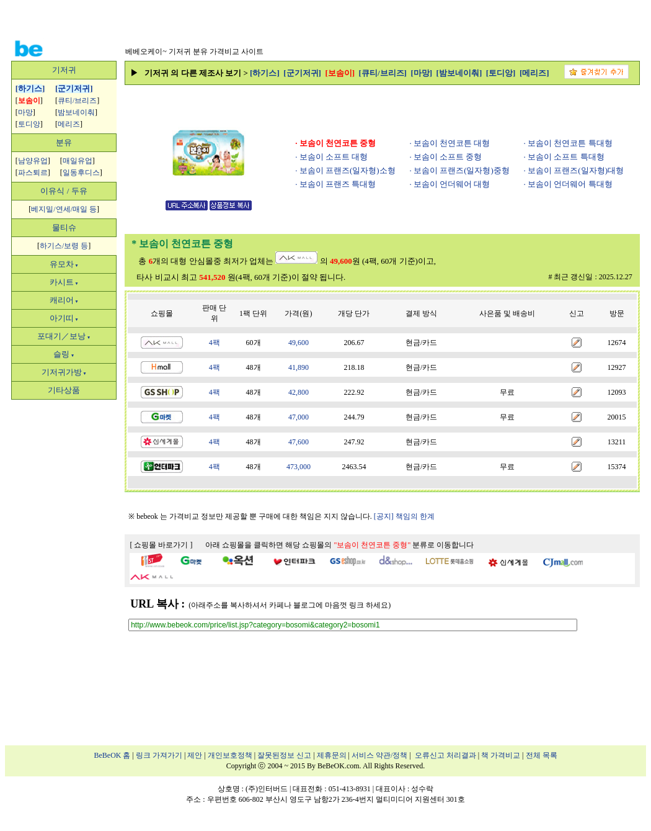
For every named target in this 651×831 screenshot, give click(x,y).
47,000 (298, 417)
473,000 (298, 466)
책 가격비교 (500, 755)
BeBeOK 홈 (112, 755)
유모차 (64, 264)
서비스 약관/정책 (379, 755)
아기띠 (64, 318)
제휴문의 (332, 755)
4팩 (214, 342)
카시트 (64, 282)
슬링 (63, 354)
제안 (194, 755)
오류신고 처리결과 (445, 755)
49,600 (298, 342)
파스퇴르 (33, 172)
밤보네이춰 (76, 112)
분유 (64, 142)
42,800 (298, 392)
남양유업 (33, 160)
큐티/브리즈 (77, 100)
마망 (25, 112)
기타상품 (64, 390)
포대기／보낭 (64, 336)
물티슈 (64, 227)
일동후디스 (81, 172)
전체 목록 (541, 755)
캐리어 (64, 300)
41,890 (298, 367)
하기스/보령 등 (64, 245)
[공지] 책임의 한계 (404, 516)
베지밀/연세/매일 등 (64, 209)
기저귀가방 (64, 372)
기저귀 (64, 69)
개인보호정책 (230, 755)
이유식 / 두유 (63, 190)
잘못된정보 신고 (284, 755)
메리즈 (69, 124)
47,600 (298, 442)
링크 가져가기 (159, 755)
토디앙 (29, 124)
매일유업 (77, 160)
